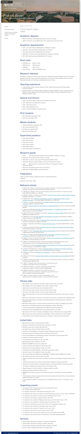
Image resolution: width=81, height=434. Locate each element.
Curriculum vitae (9, 29)
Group (6, 38)
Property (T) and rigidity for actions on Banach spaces (61, 195)
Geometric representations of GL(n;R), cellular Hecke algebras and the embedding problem (46, 199)
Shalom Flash (74, 433)
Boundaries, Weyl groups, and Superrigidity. (44, 231)
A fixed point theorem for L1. (49, 224)
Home (6, 27)
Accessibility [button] (5, 2)
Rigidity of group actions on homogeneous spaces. (60, 238)
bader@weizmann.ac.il (13, 433)
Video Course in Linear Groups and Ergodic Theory (11, 34)
